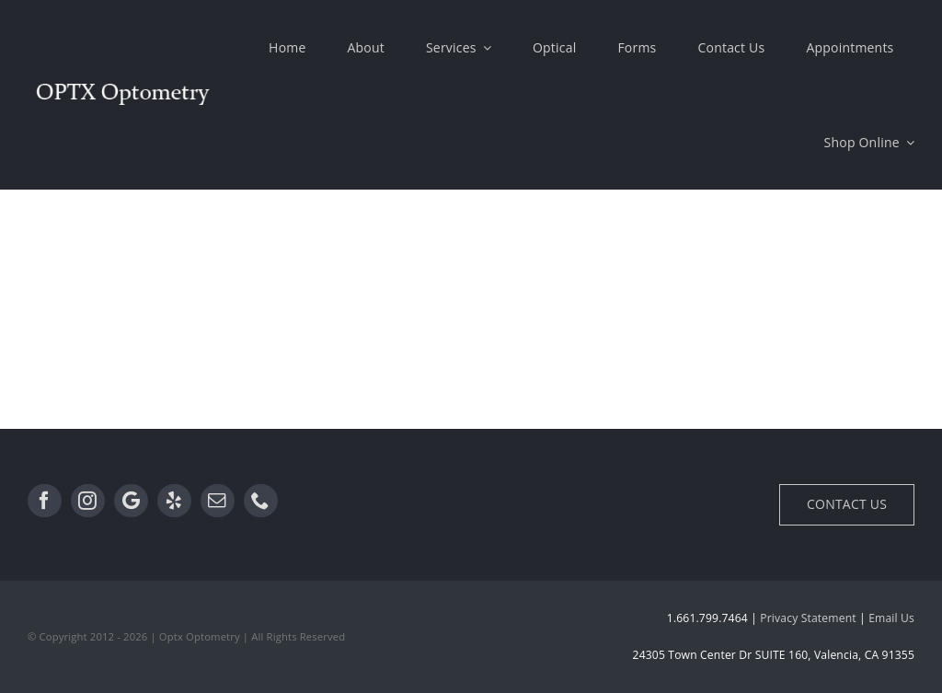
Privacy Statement (808, 618)
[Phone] (261, 500)
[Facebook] (45, 500)
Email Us (891, 618)
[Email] (218, 500)
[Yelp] (174, 500)
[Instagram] (88, 500)
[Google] (131, 500)
